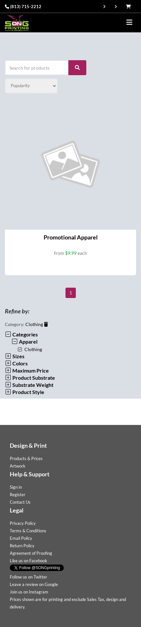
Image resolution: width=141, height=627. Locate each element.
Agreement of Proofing (31, 553)
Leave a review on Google (34, 584)
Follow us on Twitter (28, 576)
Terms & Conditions (28, 530)
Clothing (36, 324)
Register (17, 494)
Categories (21, 334)
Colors (16, 363)
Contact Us (20, 502)
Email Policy (21, 538)
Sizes (14, 356)
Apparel (24, 341)
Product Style (24, 392)
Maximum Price (27, 370)
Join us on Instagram (29, 591)
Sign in (16, 487)
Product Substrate (30, 378)
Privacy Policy (23, 523)
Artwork (17, 466)
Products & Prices (26, 458)
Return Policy (22, 545)
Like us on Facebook (28, 560)
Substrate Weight (29, 385)
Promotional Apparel (71, 237)
